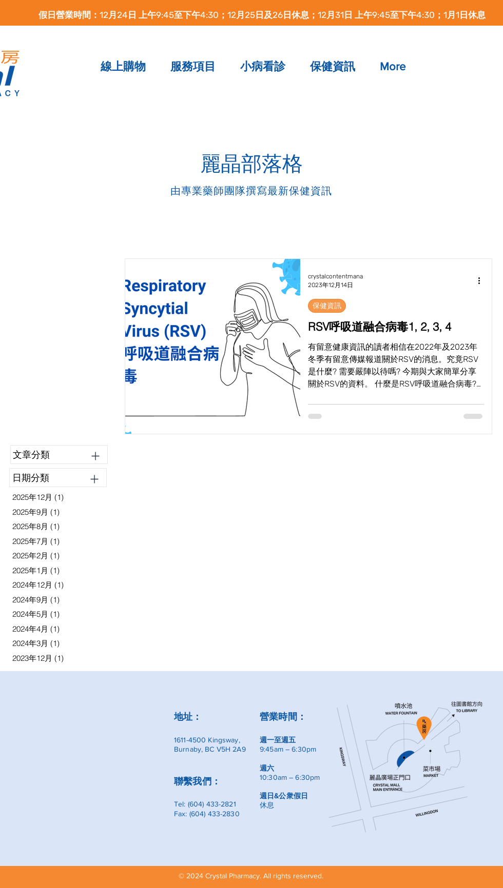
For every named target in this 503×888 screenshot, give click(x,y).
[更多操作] (482, 280)
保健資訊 (327, 305)
